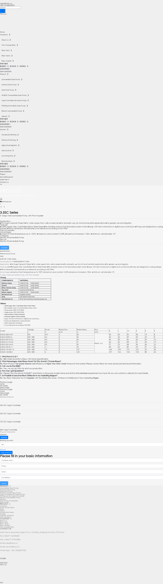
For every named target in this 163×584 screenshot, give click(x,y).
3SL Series (4, 385)
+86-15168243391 (7, 5)
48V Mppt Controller (8, 430)
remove (3, 450)
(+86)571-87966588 (12, 539)
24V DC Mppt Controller (10, 405)
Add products (6, 452)
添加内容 (4, 437)
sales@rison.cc (6, 3)
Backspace (5, 201)
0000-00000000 (5, 71)
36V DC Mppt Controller (10, 413)
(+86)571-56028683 (11, 536)
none (2, 384)
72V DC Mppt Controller (10, 421)
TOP (1, 583)
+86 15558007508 (18, 550)
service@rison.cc (13, 546)
